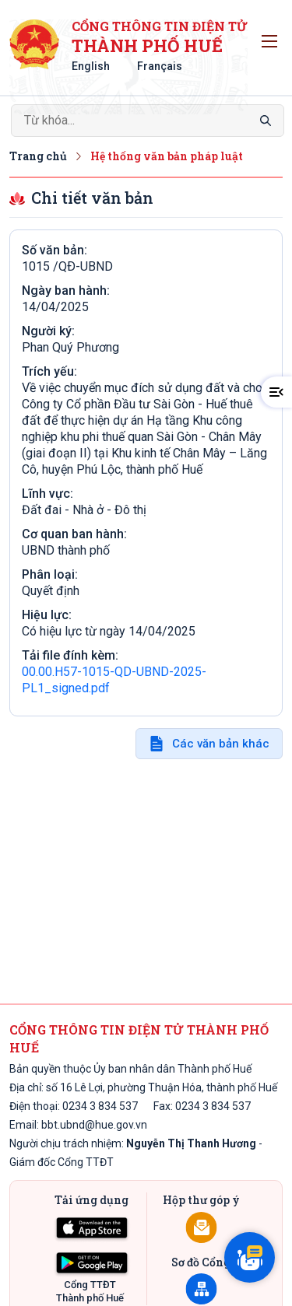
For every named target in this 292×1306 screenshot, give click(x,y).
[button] (276, 392)
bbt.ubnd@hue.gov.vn (94, 1125)
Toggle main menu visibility (272, 37)
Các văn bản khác (220, 744)
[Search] (147, 120)
